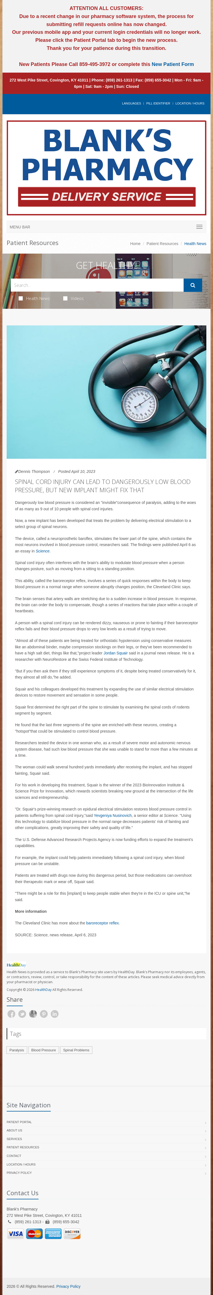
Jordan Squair (115, 653)
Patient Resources (162, 243)
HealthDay (43, 989)
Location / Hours (190, 103)
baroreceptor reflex (102, 923)
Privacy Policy (19, 1172)
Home (135, 243)
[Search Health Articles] (97, 285)
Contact (14, 1156)
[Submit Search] (193, 285)
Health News (34, 298)
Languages (131, 103)
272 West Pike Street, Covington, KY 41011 (49, 80)
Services (14, 1139)
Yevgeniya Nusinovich (112, 815)
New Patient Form (173, 64)
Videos (73, 298)
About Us (14, 1130)
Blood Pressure (43, 1050)
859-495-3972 (94, 64)
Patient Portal (19, 1122)
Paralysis (16, 1050)
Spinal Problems (76, 1050)
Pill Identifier (158, 103)
